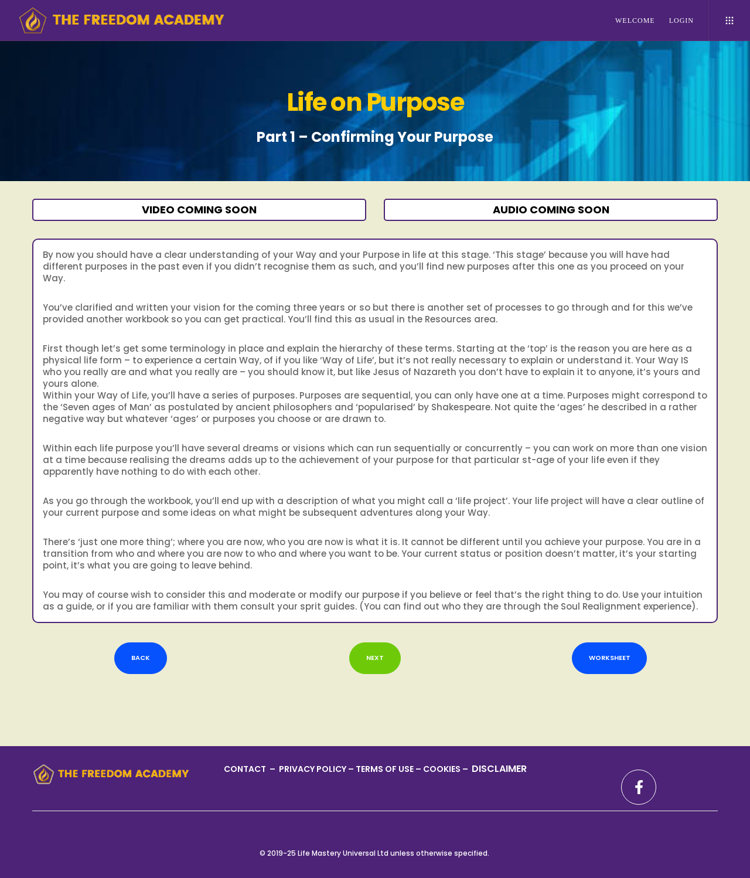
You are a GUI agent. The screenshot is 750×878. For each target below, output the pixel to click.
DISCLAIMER (499, 768)
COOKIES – (446, 769)
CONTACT (246, 769)
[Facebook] (638, 787)
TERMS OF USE (385, 769)
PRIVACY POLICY (313, 769)
